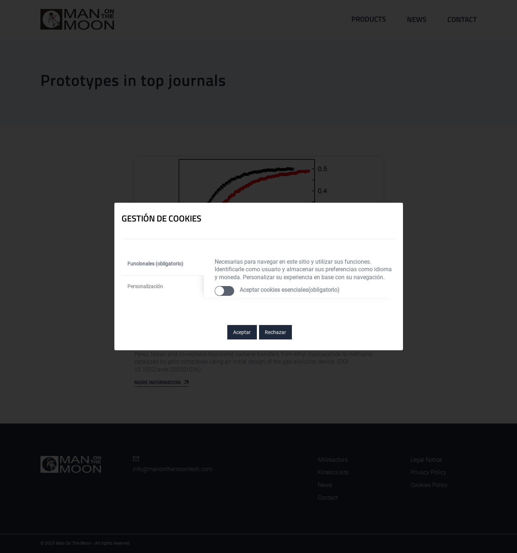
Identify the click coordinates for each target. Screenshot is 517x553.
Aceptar (242, 332)
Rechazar (275, 332)
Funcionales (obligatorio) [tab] (155, 264)
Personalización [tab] (145, 286)
